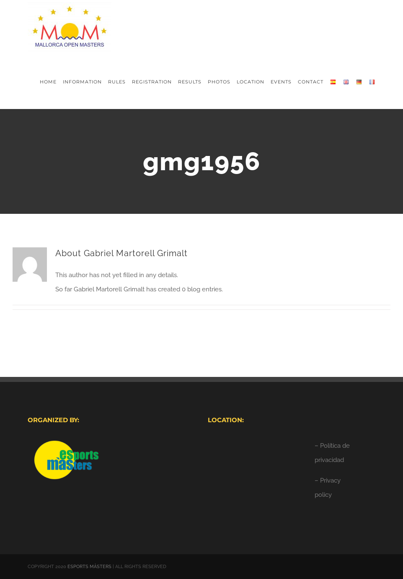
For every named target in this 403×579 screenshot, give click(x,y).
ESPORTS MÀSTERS (89, 566)
